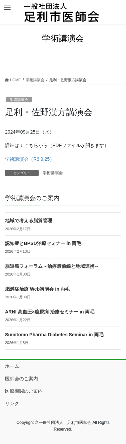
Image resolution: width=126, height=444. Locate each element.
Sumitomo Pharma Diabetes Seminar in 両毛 (54, 334)
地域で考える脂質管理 (28, 220)
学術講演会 (19, 100)
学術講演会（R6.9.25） (29, 159)
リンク (12, 403)
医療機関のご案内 (24, 391)
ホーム (12, 366)
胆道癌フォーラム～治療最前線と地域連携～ (52, 266)
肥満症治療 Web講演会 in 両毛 (37, 289)
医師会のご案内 (21, 378)
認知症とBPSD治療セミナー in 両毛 (43, 243)
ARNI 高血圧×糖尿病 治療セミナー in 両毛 (49, 311)
